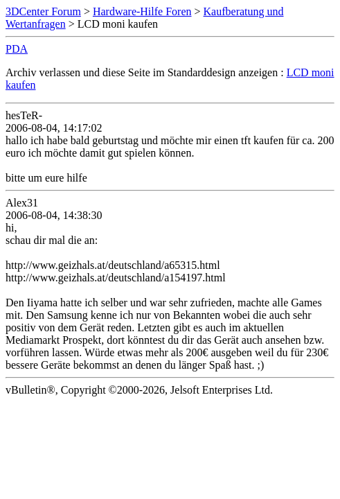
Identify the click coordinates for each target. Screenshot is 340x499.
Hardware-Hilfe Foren (142, 11)
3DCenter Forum (43, 11)
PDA (17, 49)
